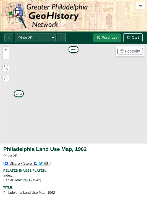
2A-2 (19, 93)
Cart (133, 37)
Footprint (130, 51)
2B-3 (74, 49)
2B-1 (26, 180)
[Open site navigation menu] (140, 5)
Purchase (107, 37)
